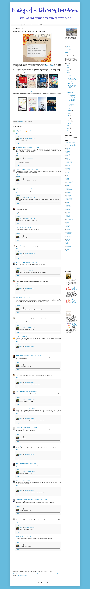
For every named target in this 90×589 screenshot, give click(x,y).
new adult (68, 205)
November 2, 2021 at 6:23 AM (23, 336)
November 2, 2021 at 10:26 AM (35, 355)
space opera (68, 233)
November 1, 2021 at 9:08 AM (28, 207)
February (69, 121)
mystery (67, 202)
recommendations (69, 219)
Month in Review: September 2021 (74, 313)
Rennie (17, 536)
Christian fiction (69, 161)
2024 (68, 69)
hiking (67, 179)
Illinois (67, 186)
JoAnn (17, 480)
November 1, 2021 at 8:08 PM (29, 270)
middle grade (68, 192)
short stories (68, 230)
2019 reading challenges (71, 145)
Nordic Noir (68, 210)
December (70, 75)
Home (13, 24)
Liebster (67, 188)
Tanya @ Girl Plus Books (21, 391)
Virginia (67, 249)
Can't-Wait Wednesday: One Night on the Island (72, 86)
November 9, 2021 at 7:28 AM (29, 527)
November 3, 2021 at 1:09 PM (30, 463)
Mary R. (17, 279)
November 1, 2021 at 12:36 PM (25, 227)
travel (67, 243)
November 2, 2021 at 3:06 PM (32, 408)
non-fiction (21, 122)
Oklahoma (68, 212)
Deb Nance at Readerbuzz (21, 169)
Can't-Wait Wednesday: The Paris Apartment (72, 79)
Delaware (68, 166)
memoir (67, 191)
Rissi (17, 297)
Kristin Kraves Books (20, 463)
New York (68, 208)
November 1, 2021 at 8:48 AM (32, 188)
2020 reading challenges (71, 146)
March (69, 120)
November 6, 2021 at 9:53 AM (29, 508)
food (67, 175)
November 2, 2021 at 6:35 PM (32, 427)
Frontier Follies (53, 91)
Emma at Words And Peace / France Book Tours (25, 499)
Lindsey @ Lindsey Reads (21, 408)
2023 (68, 70)
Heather (17, 227)
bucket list (68, 155)
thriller (67, 237)
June (69, 115)
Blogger (50, 582)
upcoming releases (69, 247)
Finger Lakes (68, 174)
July (68, 113)
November (70, 76)
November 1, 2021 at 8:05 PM (29, 138)
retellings (68, 220)
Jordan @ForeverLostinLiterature (22, 355)
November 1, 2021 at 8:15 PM (25, 279)
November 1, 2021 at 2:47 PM (29, 245)
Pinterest (68, 47)
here (75, 60)
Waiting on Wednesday (70, 250)
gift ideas (68, 176)
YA (67, 253)
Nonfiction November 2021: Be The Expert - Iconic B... (72, 89)
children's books (69, 159)
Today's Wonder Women (23, 91)
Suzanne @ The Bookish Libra (22, 147)
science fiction (69, 228)
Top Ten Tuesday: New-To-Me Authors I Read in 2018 (74, 300)
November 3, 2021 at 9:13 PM (29, 454)
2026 (68, 65)
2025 (68, 67)
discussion (68, 168)
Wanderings (40, 24)
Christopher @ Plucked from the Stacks (24, 518)
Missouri (68, 196)
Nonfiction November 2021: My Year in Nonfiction (71, 105)
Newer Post (15, 573)
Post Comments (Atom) (22, 575)
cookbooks (68, 165)
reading (67, 218)
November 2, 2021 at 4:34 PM (29, 288)
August (69, 112)
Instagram (68, 46)
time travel (68, 239)
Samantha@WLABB (20, 245)
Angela (20, 138)
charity (67, 158)
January (69, 123)
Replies (18, 136)
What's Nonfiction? (49, 65)
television (68, 235)
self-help (68, 229)
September (70, 110)
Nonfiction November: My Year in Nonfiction (74, 275)
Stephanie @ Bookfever (20, 130)
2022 (68, 72)
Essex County (69, 169)
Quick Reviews (70, 83)
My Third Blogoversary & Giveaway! (74, 324)
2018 (68, 128)
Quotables (68, 216)
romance (68, 225)
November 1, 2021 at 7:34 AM (33, 147)
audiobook (68, 148)
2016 (68, 132)
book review (68, 152)
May (69, 116)
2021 (68, 73)
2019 (68, 127)
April (69, 118)
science (67, 226)
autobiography (69, 149)
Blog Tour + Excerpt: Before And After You (72, 100)
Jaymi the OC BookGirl (20, 262)
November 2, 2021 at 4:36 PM (29, 418)
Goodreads (68, 49)
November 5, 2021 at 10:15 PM (41, 499)
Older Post (59, 573)
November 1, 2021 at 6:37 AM (31, 130)
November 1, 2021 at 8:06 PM (29, 158)
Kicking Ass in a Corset (33, 91)
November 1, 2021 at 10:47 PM (24, 297)
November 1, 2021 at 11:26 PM (24, 317)
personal (68, 215)
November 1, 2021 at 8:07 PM (29, 197)
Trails (67, 242)
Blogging (17, 122)
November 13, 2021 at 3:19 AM (25, 536)
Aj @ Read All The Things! (21, 188)
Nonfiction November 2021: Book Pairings (72, 97)
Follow (66, 52)
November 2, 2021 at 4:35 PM (29, 346)
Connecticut (68, 164)
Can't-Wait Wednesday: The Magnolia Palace (72, 95)
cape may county (69, 156)
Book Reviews (26, 24)
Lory (17, 336)
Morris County (69, 199)
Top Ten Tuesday (69, 240)
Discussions (33, 24)
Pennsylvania (68, 213)
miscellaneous (69, 195)
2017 (68, 130)
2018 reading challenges (71, 144)
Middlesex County (69, 193)
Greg (17, 317)
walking (67, 252)
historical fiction (69, 182)
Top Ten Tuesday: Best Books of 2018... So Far (74, 288)
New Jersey (68, 206)
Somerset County (69, 232)
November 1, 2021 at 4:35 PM (31, 262)
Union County (69, 246)
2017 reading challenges (71, 142)
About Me (18, 24)
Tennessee (68, 236)
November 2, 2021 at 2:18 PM (31, 391)
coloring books (69, 162)
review (67, 222)
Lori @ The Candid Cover (21, 427)
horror (67, 185)
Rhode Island (68, 223)
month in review (69, 198)
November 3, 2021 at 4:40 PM (24, 480)
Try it (67, 245)
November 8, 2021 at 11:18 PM (38, 518)
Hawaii (67, 178)
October (69, 108)
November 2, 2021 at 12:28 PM (32, 373)
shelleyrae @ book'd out (21, 373)
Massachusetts (69, 189)
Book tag (68, 154)
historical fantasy (69, 181)
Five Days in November (44, 91)
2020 (68, 125)
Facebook (68, 44)
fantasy (67, 171)
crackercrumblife (19, 207)
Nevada (67, 203)
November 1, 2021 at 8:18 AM (32, 169)
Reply (17, 133)
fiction (67, 172)
